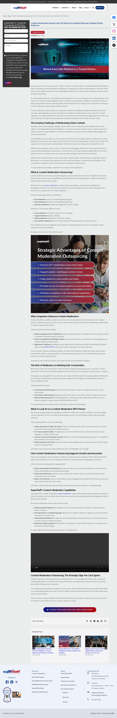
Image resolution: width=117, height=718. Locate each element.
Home (4, 16)
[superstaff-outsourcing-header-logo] (20, 7)
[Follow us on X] (114, 24)
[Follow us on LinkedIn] (114, 38)
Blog (9, 16)
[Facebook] (87, 621)
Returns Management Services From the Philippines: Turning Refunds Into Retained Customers (42, 651)
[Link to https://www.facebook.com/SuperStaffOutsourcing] (7, 682)
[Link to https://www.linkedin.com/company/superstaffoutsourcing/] (11, 682)
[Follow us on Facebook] (114, 17)
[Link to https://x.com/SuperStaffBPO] (16, 682)
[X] (91, 621)
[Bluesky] (94, 621)
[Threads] (101, 621)
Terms (99, 713)
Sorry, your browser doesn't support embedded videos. (70, 552)
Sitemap (93, 713)
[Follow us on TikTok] (114, 45)
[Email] (105, 621)
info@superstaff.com (97, 692)
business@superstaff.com (99, 695)
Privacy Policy (106, 713)
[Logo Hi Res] (12, 670)
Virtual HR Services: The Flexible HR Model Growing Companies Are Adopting (70, 651)
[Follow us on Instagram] (114, 31)
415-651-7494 (96, 699)
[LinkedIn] (98, 621)
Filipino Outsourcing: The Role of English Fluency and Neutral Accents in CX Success (95, 651)
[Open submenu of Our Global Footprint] (84, 689)
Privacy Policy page (15, 77)
